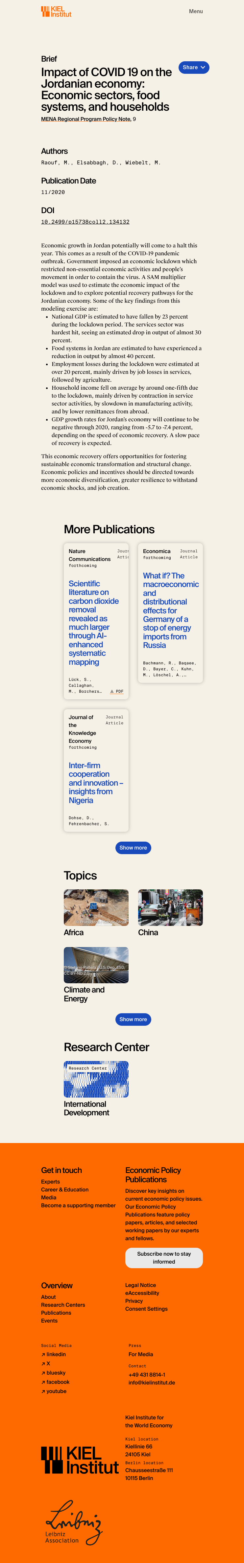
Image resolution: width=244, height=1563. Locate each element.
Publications (56, 1312)
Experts (50, 1181)
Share (190, 67)
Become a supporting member (78, 1205)
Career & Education (64, 1189)
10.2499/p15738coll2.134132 (85, 221)
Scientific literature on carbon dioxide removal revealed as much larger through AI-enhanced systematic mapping (94, 623)
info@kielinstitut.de (152, 1382)
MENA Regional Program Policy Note (85, 119)
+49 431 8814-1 (147, 1374)
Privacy (134, 1301)
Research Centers (63, 1304)
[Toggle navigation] (196, 11)
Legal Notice (140, 1285)
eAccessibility (142, 1293)
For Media (141, 1354)
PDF (116, 691)
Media (48, 1197)
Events (49, 1320)
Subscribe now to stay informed (164, 1257)
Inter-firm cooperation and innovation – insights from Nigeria (96, 783)
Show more (133, 847)
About (48, 1297)
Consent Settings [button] (146, 1308)
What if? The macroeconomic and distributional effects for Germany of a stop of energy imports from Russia (171, 611)
